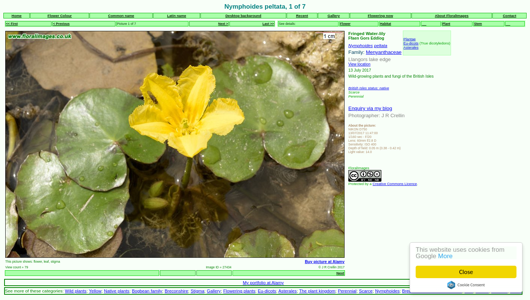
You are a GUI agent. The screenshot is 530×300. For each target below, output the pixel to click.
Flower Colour (59, 16)
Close (466, 272)
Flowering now (380, 16)
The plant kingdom (317, 290)
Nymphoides (360, 45)
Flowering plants (239, 290)
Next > (223, 24)
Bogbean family (147, 290)
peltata (380, 45)
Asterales (411, 47)
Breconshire (176, 290)
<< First (12, 24)
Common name (121, 16)
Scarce (365, 290)
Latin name (176, 16)
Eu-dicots (411, 43)
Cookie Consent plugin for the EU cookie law (466, 285)
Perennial (347, 290)
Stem (478, 24)
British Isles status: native (368, 88)
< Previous (61, 24)
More (445, 256)
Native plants (116, 290)
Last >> (268, 24)
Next (340, 273)
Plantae (410, 39)
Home (17, 16)
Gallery (334, 16)
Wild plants (76, 290)
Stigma (197, 290)
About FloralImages (452, 16)
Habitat (385, 24)
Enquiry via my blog (370, 108)
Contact (509, 16)
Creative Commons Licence (395, 184)
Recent (302, 16)
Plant (446, 24)
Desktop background (243, 16)
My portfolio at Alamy (263, 282)
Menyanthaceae (384, 52)
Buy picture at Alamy (325, 261)
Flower (345, 24)
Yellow (95, 290)
